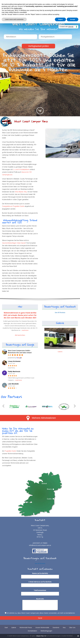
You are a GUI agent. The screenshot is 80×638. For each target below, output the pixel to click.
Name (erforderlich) (40, 575)
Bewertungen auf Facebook (60, 306)
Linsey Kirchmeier (14, 361)
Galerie (60, 323)
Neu (20, 306)
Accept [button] (72, 19)
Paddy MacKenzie (14, 371)
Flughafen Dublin (10, 451)
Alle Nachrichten (20, 335)
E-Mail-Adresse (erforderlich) (40, 583)
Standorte (56, 627)
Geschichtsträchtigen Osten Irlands (14, 243)
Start (6, 627)
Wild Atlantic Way (21, 192)
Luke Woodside (13, 384)
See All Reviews (60, 312)
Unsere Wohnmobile (42, 627)
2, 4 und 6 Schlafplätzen (21, 169)
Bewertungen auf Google (20, 344)
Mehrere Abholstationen (41, 418)
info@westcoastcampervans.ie (40, 545)
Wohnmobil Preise (26, 627)
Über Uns (72, 627)
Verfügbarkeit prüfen (38, 46)
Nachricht (40, 600)
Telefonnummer (40, 592)
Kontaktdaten (32, 631)
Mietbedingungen (46, 631)
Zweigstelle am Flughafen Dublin (13, 206)
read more (25, 330)
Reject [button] (60, 19)
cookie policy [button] (18, 8)
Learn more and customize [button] (14, 19)
